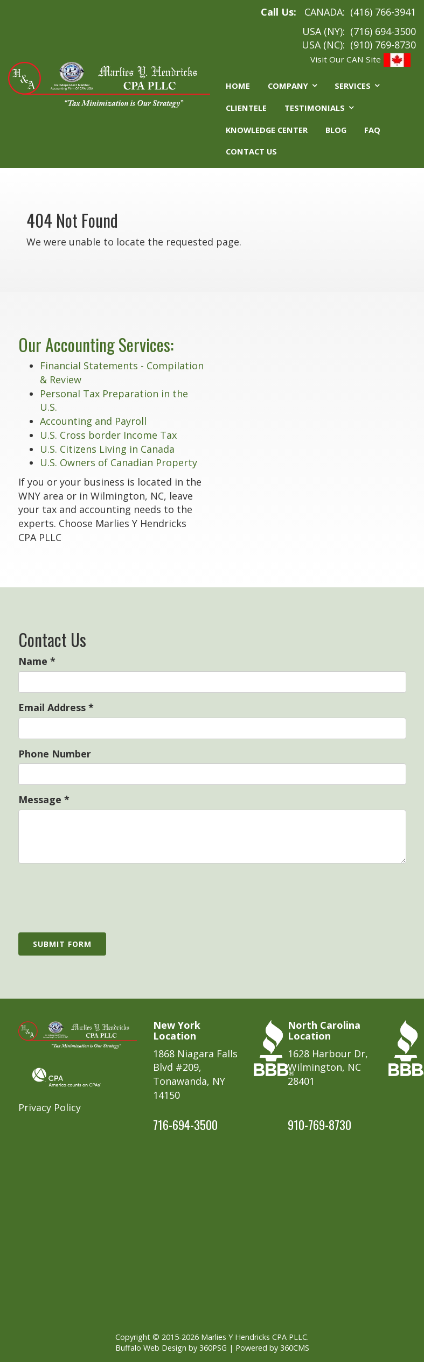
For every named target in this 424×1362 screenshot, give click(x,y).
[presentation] (100, 893)
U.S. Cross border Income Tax (108, 435)
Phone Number (54, 753)
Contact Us (251, 151)
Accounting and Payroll (93, 421)
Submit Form (62, 944)
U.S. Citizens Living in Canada (107, 449)
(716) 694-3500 (383, 31)
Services (353, 85)
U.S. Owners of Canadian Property (118, 462)
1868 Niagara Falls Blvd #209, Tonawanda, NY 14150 (195, 1074)
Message (43, 799)
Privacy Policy (49, 1107)
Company (288, 85)
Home (238, 85)
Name (36, 661)
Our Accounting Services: (95, 344)
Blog (335, 129)
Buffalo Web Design (150, 1348)
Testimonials (314, 107)
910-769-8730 (319, 1124)
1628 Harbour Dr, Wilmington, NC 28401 (328, 1067)
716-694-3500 (185, 1124)
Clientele (246, 107)
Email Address (56, 707)
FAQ (372, 129)
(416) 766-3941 (383, 11)
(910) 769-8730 (383, 44)
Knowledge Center (267, 129)
